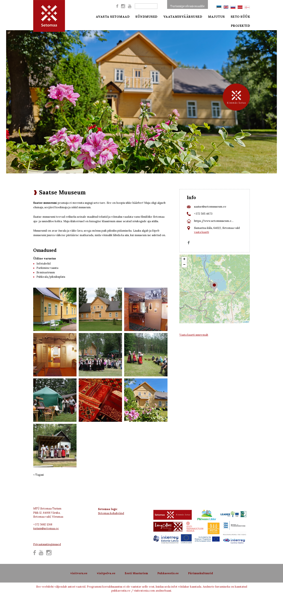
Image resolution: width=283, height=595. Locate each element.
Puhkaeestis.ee (168, 573)
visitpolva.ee (106, 573)
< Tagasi (38, 474)
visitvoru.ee (78, 573)
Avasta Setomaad (113, 17)
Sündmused (146, 17)
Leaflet (246, 322)
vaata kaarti (201, 232)
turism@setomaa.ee (46, 528)
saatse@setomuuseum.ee (210, 206)
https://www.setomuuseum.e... (214, 221)
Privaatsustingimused (47, 544)
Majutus (216, 17)
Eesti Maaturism (136, 573)
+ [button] (184, 259)
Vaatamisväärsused (182, 17)
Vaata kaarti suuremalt (193, 334)
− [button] (184, 265)
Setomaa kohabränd (111, 513)
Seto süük (240, 17)
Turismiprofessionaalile (187, 6)
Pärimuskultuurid (200, 573)
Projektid (240, 26)
